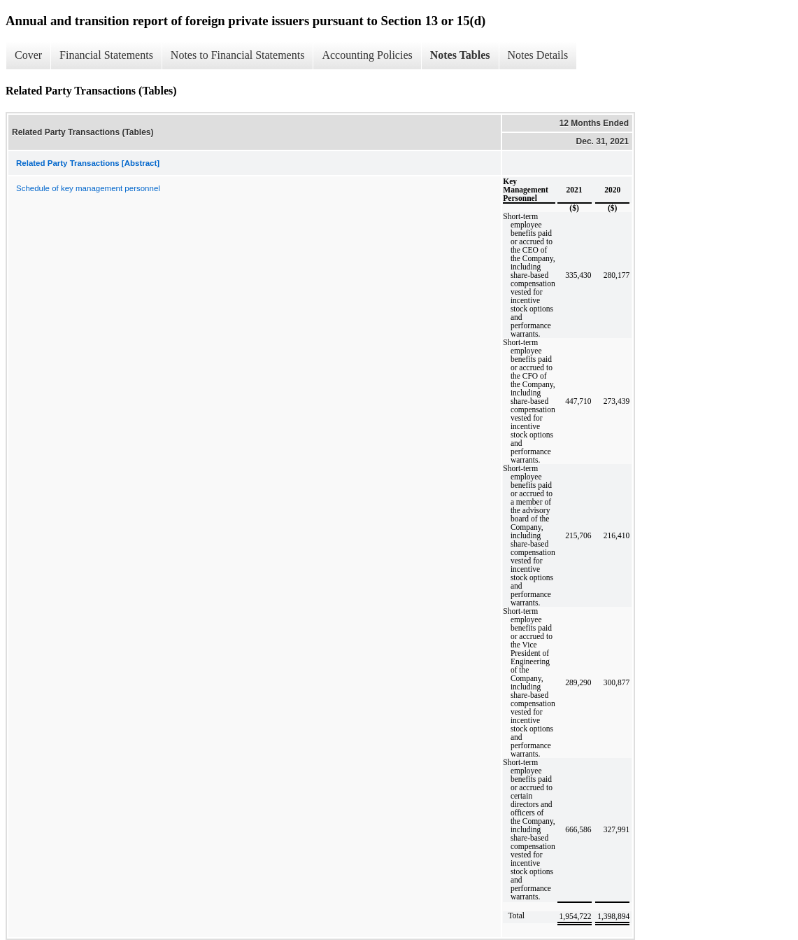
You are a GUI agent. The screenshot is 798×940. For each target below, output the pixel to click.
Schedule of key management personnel (88, 188)
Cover (28, 55)
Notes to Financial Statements (238, 55)
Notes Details (538, 55)
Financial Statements (106, 55)
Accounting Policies (367, 55)
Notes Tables (460, 55)
